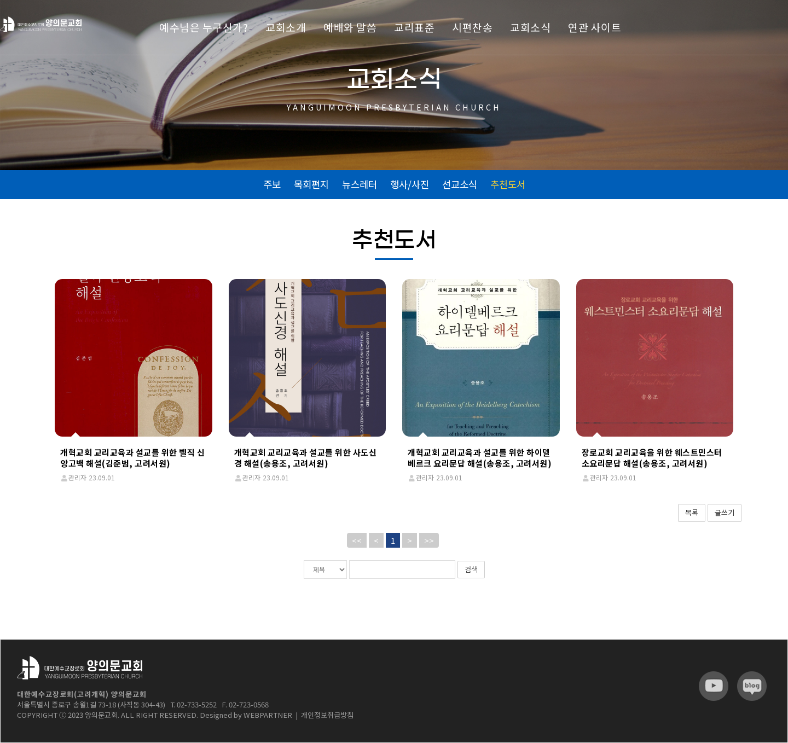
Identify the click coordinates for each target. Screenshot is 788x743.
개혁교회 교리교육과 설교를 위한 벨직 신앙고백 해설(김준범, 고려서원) (132, 457)
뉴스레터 (359, 184)
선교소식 (459, 184)
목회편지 (311, 184)
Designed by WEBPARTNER (246, 715)
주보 (272, 184)
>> (429, 540)
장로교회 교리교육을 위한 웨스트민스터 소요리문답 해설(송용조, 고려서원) (652, 457)
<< (357, 540)
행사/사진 (409, 184)
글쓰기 (724, 512)
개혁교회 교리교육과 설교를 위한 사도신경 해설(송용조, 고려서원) (305, 457)
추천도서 (507, 184)
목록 (691, 512)
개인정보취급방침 (327, 715)
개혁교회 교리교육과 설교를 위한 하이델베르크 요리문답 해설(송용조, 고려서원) (480, 457)
